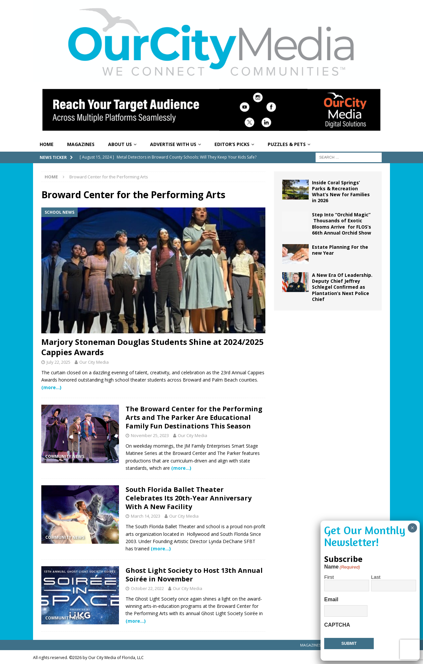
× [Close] (412, 528)
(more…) (51, 387)
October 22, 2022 (147, 588)
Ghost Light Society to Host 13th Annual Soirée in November (194, 574)
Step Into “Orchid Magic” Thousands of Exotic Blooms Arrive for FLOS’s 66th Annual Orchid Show (341, 223)
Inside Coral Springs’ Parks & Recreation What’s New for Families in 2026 (341, 191)
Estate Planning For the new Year (340, 250)
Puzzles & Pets (287, 144)
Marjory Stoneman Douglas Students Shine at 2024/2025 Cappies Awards (152, 346)
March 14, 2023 (145, 516)
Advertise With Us (173, 144)
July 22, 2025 (58, 362)
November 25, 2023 (150, 435)
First (329, 577)
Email (331, 599)
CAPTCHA (337, 625)
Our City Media (94, 362)
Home (47, 144)
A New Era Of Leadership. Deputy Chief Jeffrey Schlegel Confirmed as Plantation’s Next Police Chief (342, 287)
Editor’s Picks (232, 144)
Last (375, 577)
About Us (120, 144)
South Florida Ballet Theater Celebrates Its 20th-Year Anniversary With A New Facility (188, 498)
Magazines (81, 144)
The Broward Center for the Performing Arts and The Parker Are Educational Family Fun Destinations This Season (194, 417)
